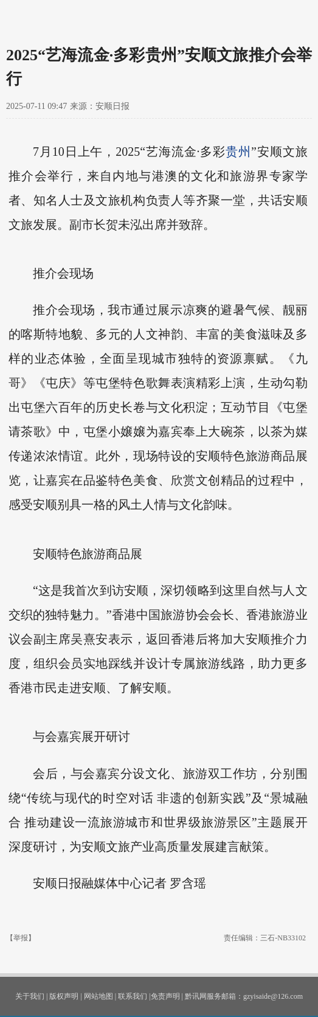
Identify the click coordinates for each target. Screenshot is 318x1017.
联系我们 (132, 996)
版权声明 (63, 996)
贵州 (238, 151)
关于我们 (29, 996)
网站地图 (98, 996)
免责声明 (165, 996)
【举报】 (20, 938)
